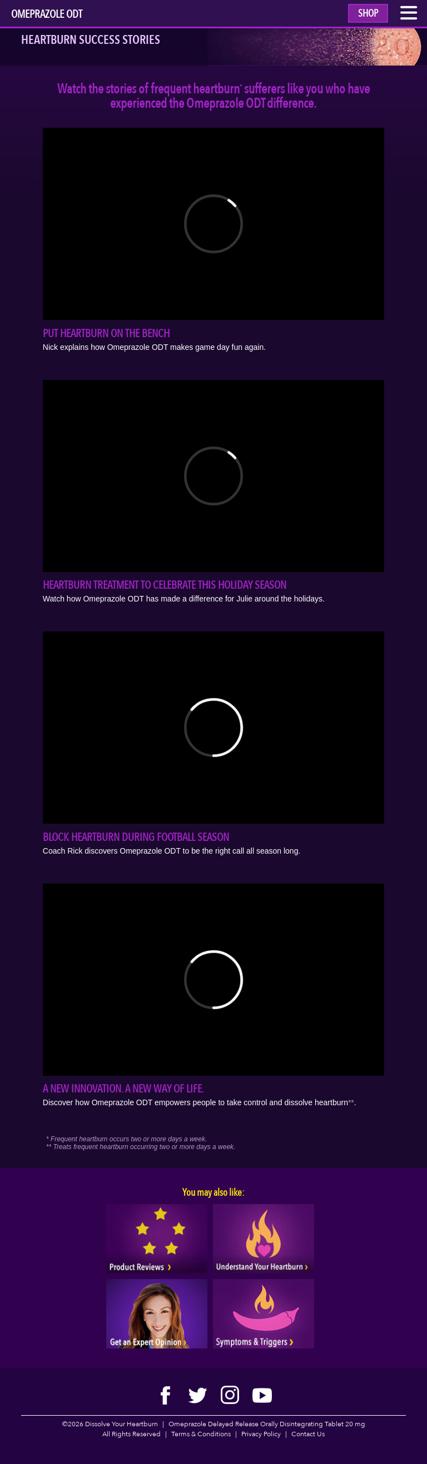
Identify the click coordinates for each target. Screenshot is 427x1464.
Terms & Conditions (201, 1434)
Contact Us (308, 1434)
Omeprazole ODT (46, 15)
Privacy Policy (261, 1434)
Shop (368, 14)
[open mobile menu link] (409, 15)
